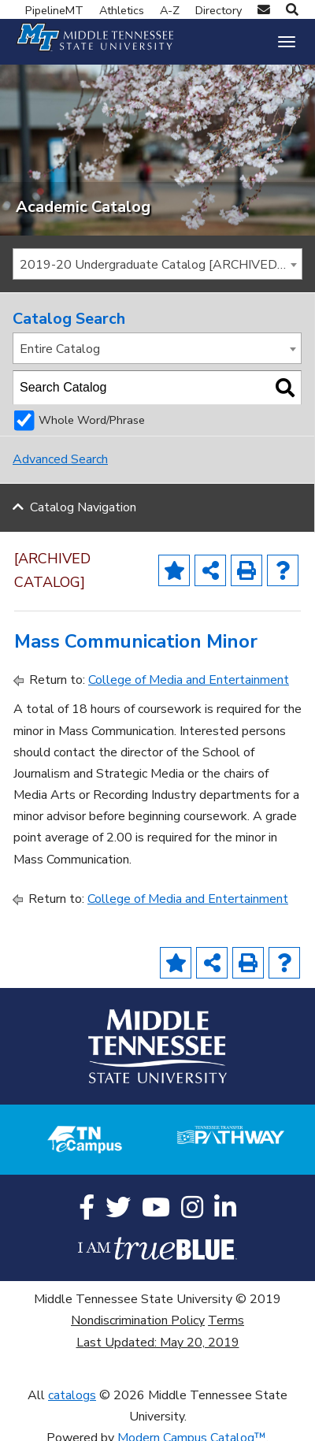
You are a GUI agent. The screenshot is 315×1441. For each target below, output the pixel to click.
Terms (226, 1319)
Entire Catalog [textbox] (60, 346)
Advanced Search (60, 457)
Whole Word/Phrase (92, 418)
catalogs (72, 1393)
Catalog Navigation (83, 505)
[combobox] (157, 261)
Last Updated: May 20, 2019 (157, 1340)
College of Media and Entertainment (188, 678)
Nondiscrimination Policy (138, 1319)
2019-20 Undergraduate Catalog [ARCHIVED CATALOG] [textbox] (161, 262)
